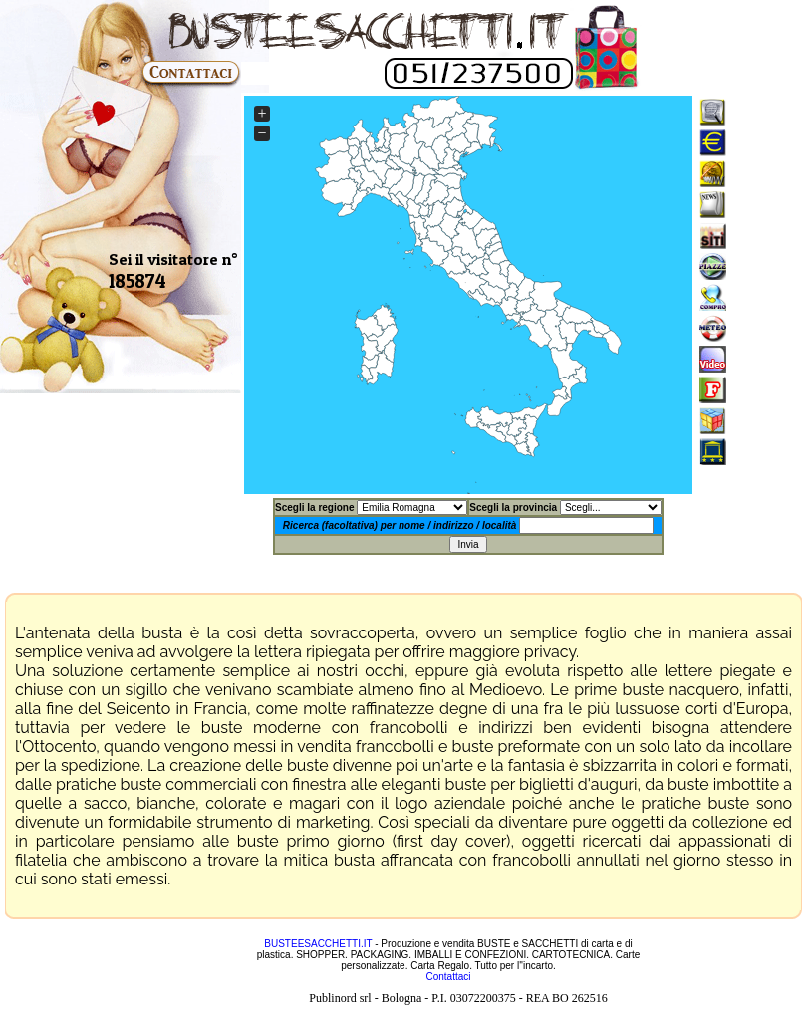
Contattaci (447, 976)
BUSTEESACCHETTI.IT (318, 943)
